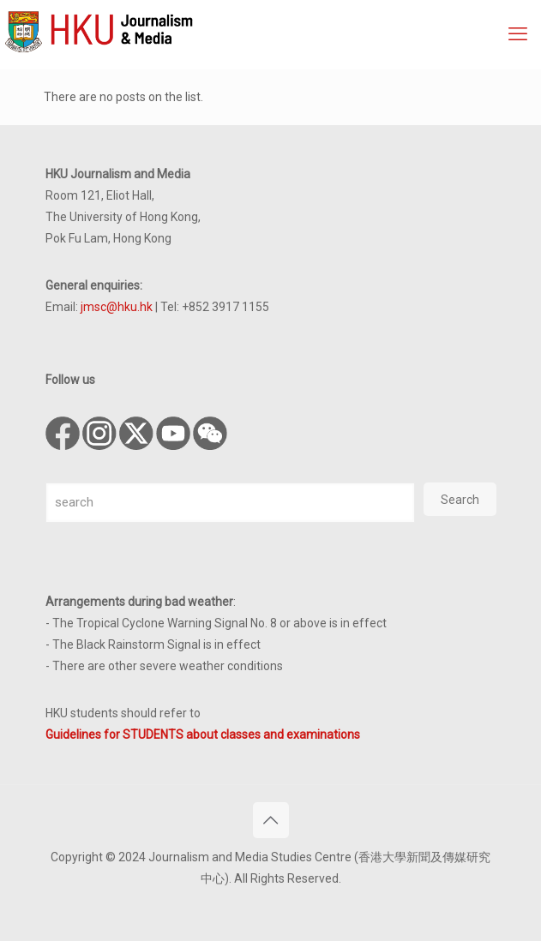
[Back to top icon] (271, 820)
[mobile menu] (517, 34)
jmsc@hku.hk (117, 307)
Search (460, 499)
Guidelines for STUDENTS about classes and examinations (202, 734)
